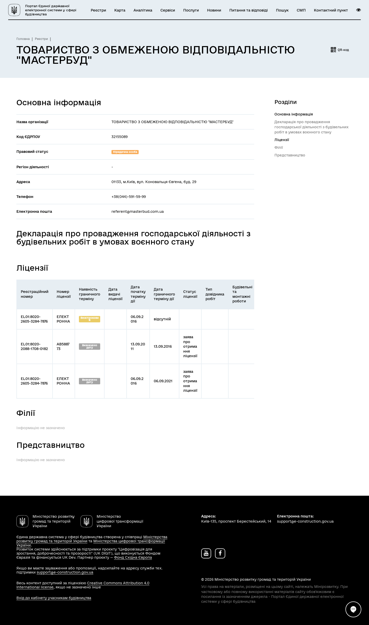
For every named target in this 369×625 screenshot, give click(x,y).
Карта (119, 10)
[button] (358, 10)
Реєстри (98, 10)
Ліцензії (281, 140)
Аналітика (143, 10)
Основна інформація (293, 114)
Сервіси (167, 10)
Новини (214, 10)
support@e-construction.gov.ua (65, 572)
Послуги (191, 10)
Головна (23, 38)
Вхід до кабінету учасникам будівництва (53, 598)
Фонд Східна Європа (133, 557)
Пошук (282, 10)
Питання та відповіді (248, 10)
